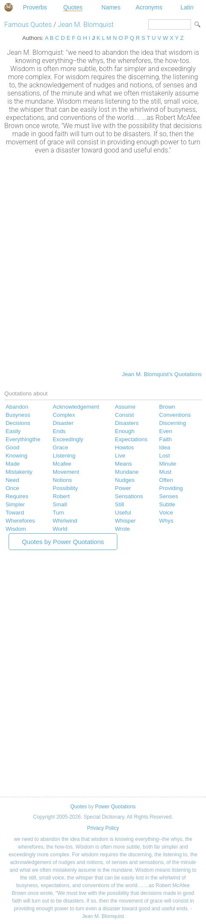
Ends (59, 431)
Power (123, 488)
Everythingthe (23, 439)
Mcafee (62, 464)
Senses (168, 496)
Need (12, 480)
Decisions (18, 423)
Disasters (126, 423)
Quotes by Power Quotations (63, 541)
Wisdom (16, 529)
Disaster (63, 423)
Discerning (172, 423)
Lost (164, 455)
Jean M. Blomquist (85, 25)
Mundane (126, 472)
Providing (171, 488)
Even (165, 431)
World (60, 529)
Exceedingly (68, 439)
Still (119, 504)
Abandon (17, 407)
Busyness (18, 415)
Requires (17, 496)
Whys (166, 520)
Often (166, 480)
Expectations (131, 439)
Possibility (65, 488)
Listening (64, 455)
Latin (186, 7)
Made (13, 464)
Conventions (175, 415)
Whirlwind (65, 520)
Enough (124, 431)
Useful (123, 512)
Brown (167, 407)
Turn (58, 512)
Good (12, 447)
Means (123, 464)
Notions (62, 480)
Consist (124, 415)
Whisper (125, 520)
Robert (61, 496)
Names (111, 7)
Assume (125, 407)
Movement (66, 472)
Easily (13, 431)
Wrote (122, 529)
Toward (15, 512)
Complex (64, 415)
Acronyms (149, 7)
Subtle (167, 504)
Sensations (129, 496)
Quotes (73, 7)
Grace (60, 447)
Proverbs (35, 7)
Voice (166, 512)
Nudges (124, 480)
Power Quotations (115, 807)
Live (120, 455)
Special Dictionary (8, 7)
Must (165, 472)
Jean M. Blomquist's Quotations (162, 374)
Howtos (124, 447)
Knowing (16, 455)
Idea (164, 447)
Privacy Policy (103, 828)
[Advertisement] (103, 261)
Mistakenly (19, 472)
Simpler (15, 504)
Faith (165, 439)
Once (12, 488)
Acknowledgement (76, 407)
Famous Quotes (28, 25)
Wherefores (20, 520)
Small (60, 504)
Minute (167, 464)
